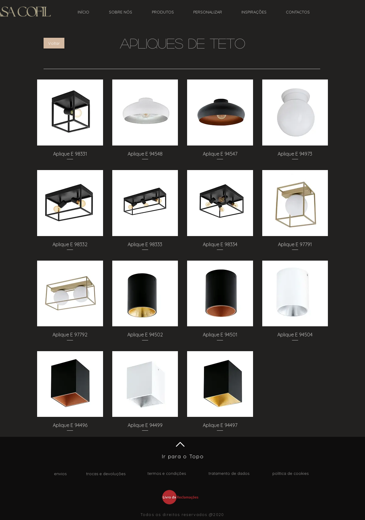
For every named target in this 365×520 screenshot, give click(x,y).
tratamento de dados (229, 473)
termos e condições (167, 473)
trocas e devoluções (105, 473)
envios (60, 473)
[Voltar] (54, 43)
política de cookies (290, 473)
